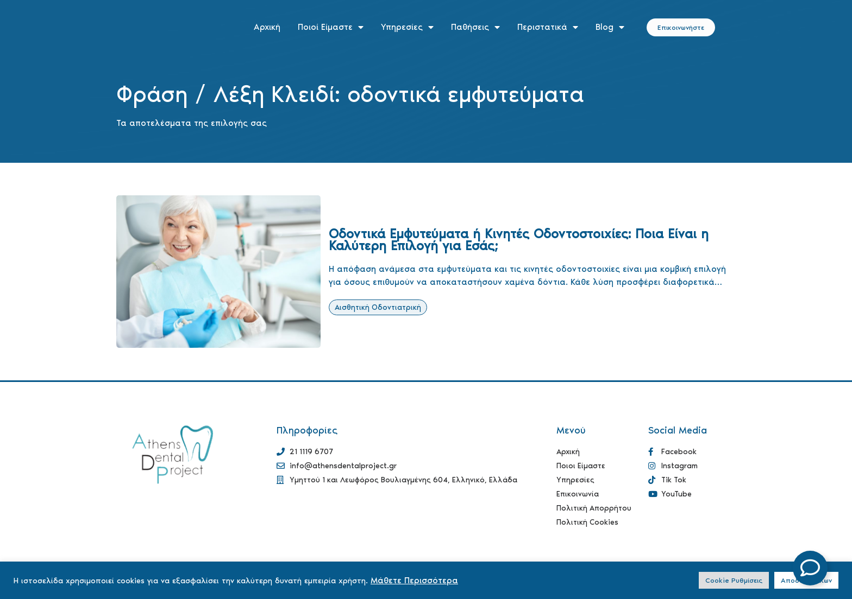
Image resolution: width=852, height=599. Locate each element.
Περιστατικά (547, 27)
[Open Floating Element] (810, 568)
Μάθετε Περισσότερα (414, 580)
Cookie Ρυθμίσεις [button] (733, 580)
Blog (610, 27)
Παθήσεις (475, 27)
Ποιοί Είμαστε (331, 27)
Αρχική (267, 27)
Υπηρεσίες (407, 27)
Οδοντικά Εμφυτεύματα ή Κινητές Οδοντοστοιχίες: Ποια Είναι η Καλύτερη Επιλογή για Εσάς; (519, 239)
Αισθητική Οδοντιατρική (378, 307)
